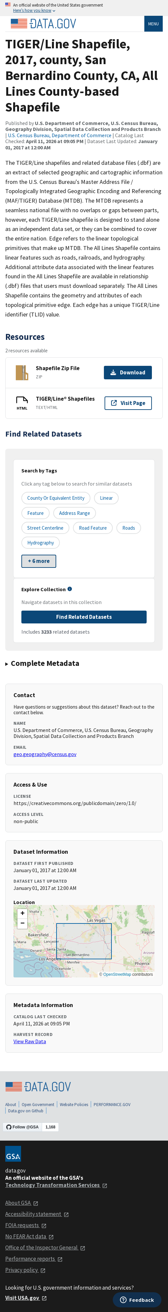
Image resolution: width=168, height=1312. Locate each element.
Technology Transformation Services (56, 1185)
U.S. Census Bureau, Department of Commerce (59, 135)
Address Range (74, 513)
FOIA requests (26, 1225)
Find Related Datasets (84, 616)
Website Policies (74, 1104)
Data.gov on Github (25, 1111)
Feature (35, 513)
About (10, 1104)
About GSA (21, 1202)
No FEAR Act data (29, 1236)
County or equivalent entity (55, 498)
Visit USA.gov (26, 1297)
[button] (22, 914)
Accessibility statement (37, 1214)
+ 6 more (39, 561)
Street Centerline (45, 528)
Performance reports (34, 1258)
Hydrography (40, 543)
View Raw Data (29, 1041)
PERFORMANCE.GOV (112, 1104)
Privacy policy (25, 1270)
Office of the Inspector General (45, 1247)
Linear (106, 498)
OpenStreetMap (117, 974)
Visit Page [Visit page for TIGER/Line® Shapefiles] (128, 403)
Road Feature (93, 528)
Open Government (38, 1104)
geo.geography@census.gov (44, 754)
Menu (153, 24)
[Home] (43, 24)
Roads (128, 528)
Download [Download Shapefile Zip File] (127, 372)
